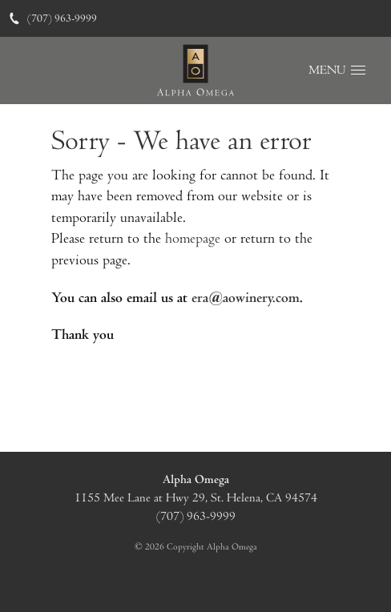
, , (196, 507)
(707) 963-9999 (52, 18)
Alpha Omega (196, 479)
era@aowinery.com (245, 297)
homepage (192, 238)
